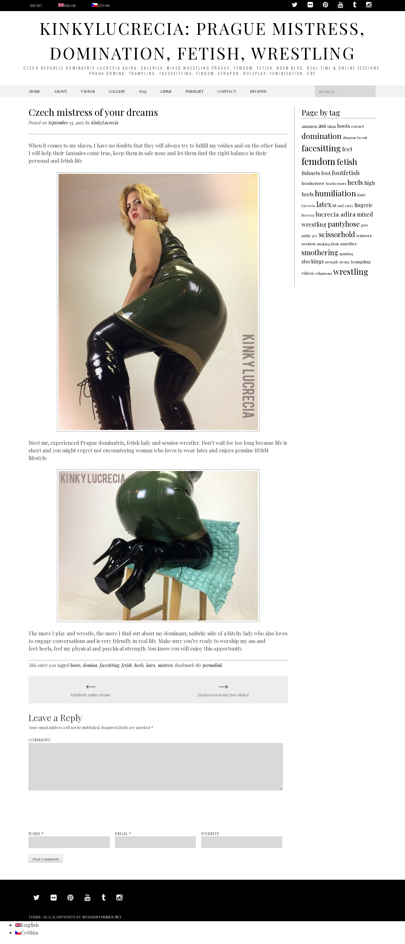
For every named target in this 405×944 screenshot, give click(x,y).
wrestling (350, 271)
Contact (36, 5)
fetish (127, 665)
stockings (313, 261)
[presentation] (76, 810)
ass (322, 125)
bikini (331, 126)
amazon (309, 126)
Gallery (117, 91)
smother (348, 243)
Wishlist (194, 91)
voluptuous (323, 273)
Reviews (258, 91)
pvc (315, 235)
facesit (362, 137)
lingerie (363, 205)
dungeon (349, 137)
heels (139, 665)
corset (357, 126)
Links (165, 91)
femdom (318, 161)
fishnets (311, 173)
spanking (346, 253)
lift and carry (343, 205)
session (308, 243)
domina (90, 665)
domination (321, 136)
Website (210, 833)
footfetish (346, 172)
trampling (361, 261)
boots (75, 665)
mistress (165, 665)
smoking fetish (328, 244)
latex (150, 665)
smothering (320, 252)
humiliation (335, 193)
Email (123, 833)
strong (344, 262)
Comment (39, 739)
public (306, 235)
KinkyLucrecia (104, 123)
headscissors (336, 183)
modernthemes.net (102, 917)
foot (326, 173)
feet (347, 149)
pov (365, 225)
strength (331, 262)
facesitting (109, 665)
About (60, 91)
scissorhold (337, 234)
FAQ (142, 91)
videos (308, 273)
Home (34, 91)
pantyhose (344, 223)
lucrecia (308, 215)
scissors (364, 235)
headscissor (313, 183)
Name (36, 833)
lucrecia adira (335, 214)
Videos (88, 91)
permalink (212, 665)
